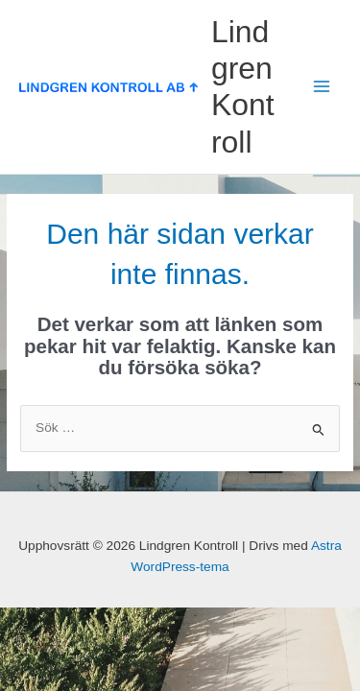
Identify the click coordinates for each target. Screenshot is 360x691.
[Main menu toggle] (322, 87)
